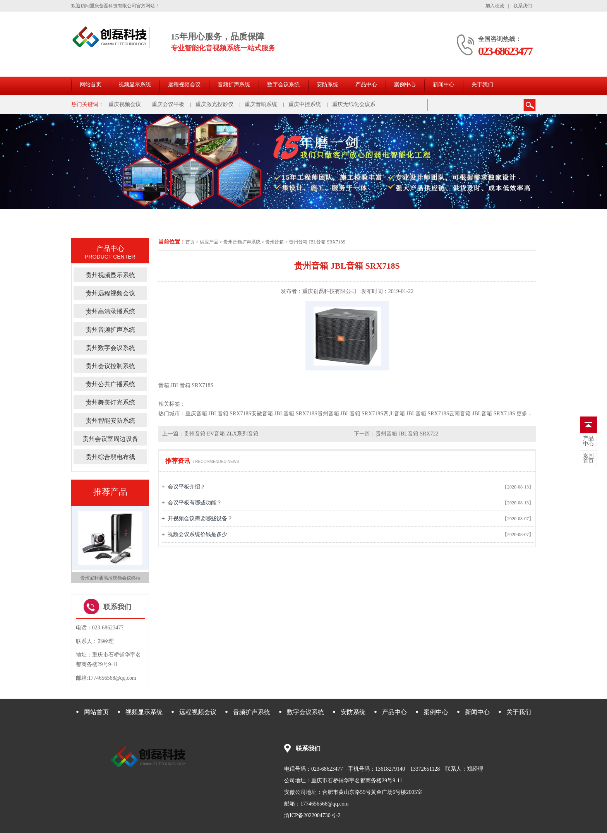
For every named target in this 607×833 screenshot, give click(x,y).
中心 (588, 441)
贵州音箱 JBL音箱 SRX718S (317, 242)
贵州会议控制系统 (110, 366)
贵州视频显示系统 (110, 275)
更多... (524, 413)
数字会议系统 (283, 84)
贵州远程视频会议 (110, 293)
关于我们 (482, 84)
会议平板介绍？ (187, 487)
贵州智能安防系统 (110, 420)
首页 (190, 242)
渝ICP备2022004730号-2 (312, 815)
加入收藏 (494, 6)
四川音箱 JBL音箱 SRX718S (416, 413)
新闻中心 (443, 84)
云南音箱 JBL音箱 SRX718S (482, 413)
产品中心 (366, 84)
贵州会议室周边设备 (110, 438)
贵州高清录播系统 (110, 311)
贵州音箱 (274, 242)
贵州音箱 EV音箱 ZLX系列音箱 (221, 434)
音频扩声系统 (234, 84)
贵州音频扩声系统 (242, 242)
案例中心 (405, 84)
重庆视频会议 (124, 104)
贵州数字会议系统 (110, 348)
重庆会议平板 (168, 104)
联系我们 (522, 6)
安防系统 (327, 84)
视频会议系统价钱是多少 (197, 534)
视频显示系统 (134, 84)
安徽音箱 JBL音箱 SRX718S (284, 413)
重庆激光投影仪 (214, 104)
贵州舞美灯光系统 (110, 402)
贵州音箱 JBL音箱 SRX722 (407, 434)
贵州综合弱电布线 (110, 457)
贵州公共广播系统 (110, 384)
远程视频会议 (184, 84)
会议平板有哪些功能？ (195, 503)
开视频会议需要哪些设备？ (200, 518)
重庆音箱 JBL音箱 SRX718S (218, 413)
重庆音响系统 (261, 104)
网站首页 (90, 84)
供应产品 (209, 242)
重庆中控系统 (304, 104)
